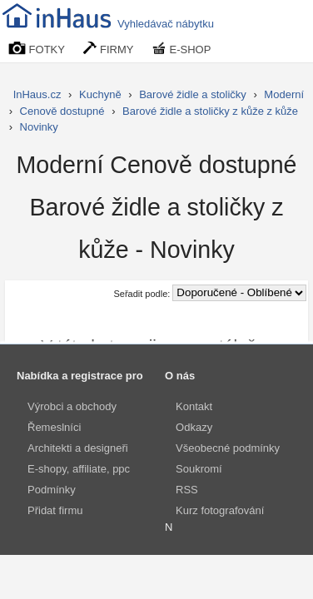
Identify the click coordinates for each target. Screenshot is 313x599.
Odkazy (194, 427)
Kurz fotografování (220, 510)
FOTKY (36, 49)
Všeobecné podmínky (228, 448)
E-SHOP (181, 49)
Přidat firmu (54, 510)
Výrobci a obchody (72, 406)
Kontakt (194, 406)
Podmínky (51, 489)
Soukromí (199, 469)
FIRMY (108, 49)
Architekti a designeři (77, 448)
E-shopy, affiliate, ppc (78, 469)
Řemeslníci (54, 427)
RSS (187, 489)
